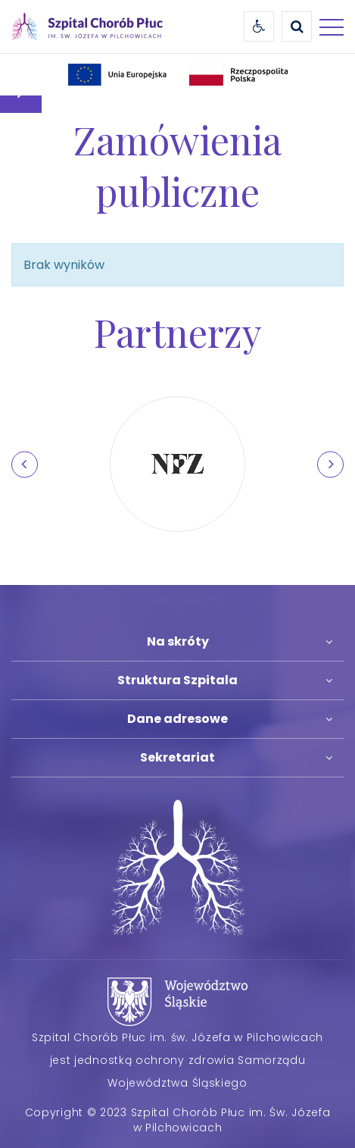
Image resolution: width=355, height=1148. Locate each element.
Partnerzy (178, 332)
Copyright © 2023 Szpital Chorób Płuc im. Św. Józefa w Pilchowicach (178, 1120)
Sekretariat (177, 757)
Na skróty (178, 641)
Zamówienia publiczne (177, 165)
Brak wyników (63, 265)
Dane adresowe (177, 718)
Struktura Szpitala (177, 680)
